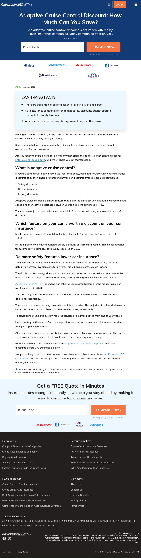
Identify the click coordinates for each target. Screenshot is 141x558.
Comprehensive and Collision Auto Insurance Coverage (31, 505)
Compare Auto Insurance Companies (21, 446)
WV (45, 525)
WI (49, 525)
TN (21, 525)
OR (4, 525)
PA (7, 525)
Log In (120, 4)
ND (125, 521)
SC (14, 525)
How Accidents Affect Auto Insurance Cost (93, 462)
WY (54, 525)
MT (94, 521)
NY (117, 521)
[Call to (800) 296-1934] (109, 4)
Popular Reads (11, 479)
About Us (76, 484)
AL (3, 521)
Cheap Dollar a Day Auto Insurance (21, 484)
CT (26, 521)
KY (58, 521)
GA (37, 521)
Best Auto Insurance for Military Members (24, 500)
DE (30, 521)
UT (28, 525)
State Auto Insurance (13, 516)
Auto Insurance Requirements (86, 457)
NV (102, 521)
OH (129, 521)
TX (25, 525)
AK (7, 521)
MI (78, 521)
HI (40, 521)
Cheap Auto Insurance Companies (20, 451)
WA (40, 525)
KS (55, 521)
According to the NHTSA (29, 283)
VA (36, 525)
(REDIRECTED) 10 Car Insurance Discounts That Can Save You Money (66, 369)
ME (66, 521)
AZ (11, 521)
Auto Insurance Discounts (84, 451)
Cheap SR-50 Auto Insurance (17, 489)
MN (82, 521)
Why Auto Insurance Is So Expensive (90, 468)
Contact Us (76, 489)
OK (133, 521)
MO (90, 521)
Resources (9, 441)
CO (22, 521)
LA (62, 521)
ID (43, 521)
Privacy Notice (78, 500)
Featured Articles (82, 441)
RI (11, 525)
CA (18, 521)
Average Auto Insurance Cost (17, 462)
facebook (4, 538)
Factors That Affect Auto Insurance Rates (24, 468)
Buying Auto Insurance (14, 457)
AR (15, 521)
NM (113, 521)
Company (77, 479)
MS (86, 521)
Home (22, 369)
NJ (109, 521)
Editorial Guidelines (81, 495)
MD (70, 521)
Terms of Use (113, 54)
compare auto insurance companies (83, 343)
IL (46, 521)
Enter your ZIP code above (30, 159)
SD (17, 525)
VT (32, 525)
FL (33, 521)
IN (49, 521)
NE (98, 521)
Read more (69, 38)
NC (121, 521)
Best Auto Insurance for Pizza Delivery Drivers (26, 495)
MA (74, 521)
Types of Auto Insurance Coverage (89, 446)
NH (106, 521)
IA (52, 521)
